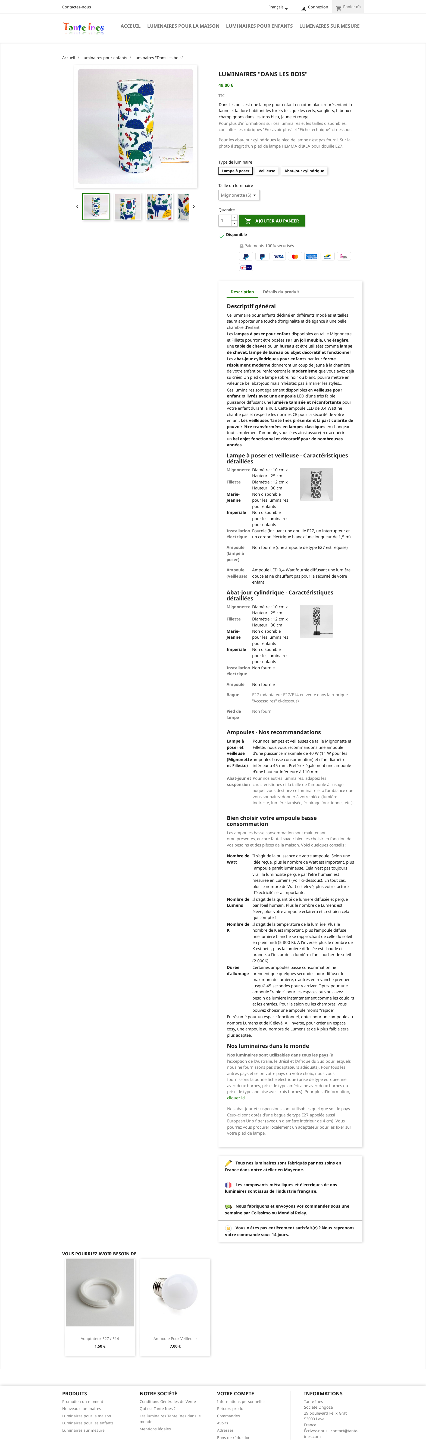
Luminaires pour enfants (259, 26)
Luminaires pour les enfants (88, 1422)
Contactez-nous (76, 6)
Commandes (228, 1415)
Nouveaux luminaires (81, 1408)
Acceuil (131, 26)
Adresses (225, 1430)
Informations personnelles (241, 1401)
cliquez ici (236, 1097)
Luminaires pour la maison (183, 26)
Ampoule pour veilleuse (175, 1338)
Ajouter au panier (272, 221)
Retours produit (231, 1408)
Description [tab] (242, 291)
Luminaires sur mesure (329, 26)
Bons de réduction (233, 1437)
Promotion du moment (82, 1401)
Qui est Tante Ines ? (158, 1408)
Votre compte (235, 1393)
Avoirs (222, 1422)
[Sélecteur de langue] (279, 7)
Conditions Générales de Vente (168, 1401)
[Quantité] (224, 221)
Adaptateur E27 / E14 (100, 1338)
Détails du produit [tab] (281, 291)
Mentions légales (155, 1428)
